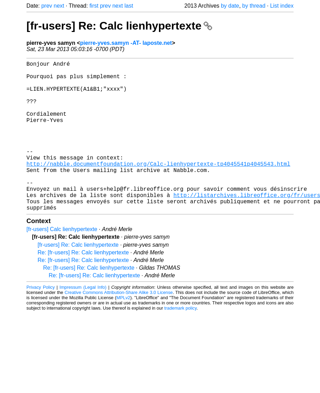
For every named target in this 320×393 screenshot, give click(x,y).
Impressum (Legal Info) (82, 320)
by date (230, 6)
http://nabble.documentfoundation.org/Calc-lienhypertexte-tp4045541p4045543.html (158, 187)
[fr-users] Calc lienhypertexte (61, 262)
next (59, 6)
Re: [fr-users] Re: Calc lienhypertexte (83, 286)
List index (282, 6)
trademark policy (180, 341)
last (129, 6)
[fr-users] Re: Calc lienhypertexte (119, 25)
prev (46, 6)
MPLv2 (123, 331)
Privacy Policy (40, 320)
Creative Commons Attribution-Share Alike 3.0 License (119, 325)
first (93, 6)
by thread (253, 6)
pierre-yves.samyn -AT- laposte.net (126, 43)
